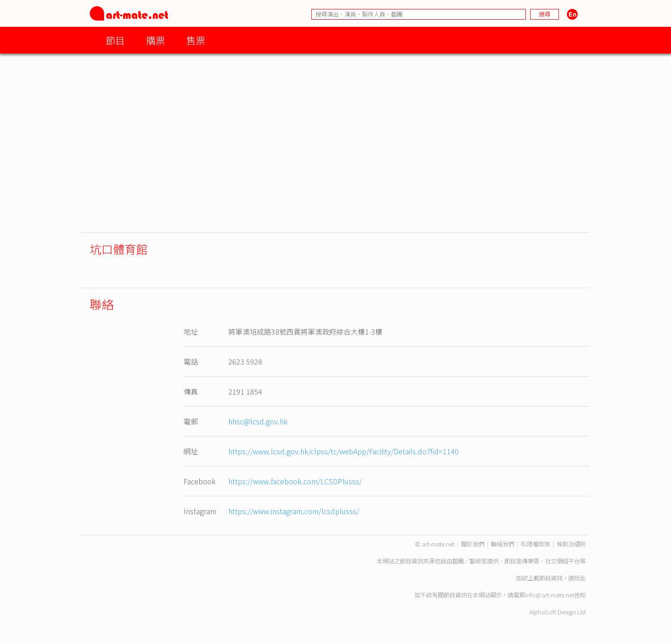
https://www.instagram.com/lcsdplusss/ (293, 511)
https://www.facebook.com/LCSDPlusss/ (295, 481)
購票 (155, 40)
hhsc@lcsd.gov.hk (258, 421)
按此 (580, 578)
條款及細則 (571, 544)
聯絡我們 (502, 544)
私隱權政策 (535, 544)
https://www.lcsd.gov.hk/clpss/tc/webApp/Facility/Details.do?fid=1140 (343, 451)
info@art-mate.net (549, 595)
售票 (195, 40)
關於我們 (472, 544)
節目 (115, 40)
